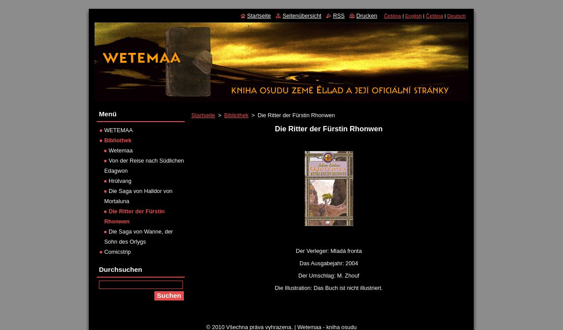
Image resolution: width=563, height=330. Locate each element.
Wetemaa (121, 150)
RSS (338, 15)
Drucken (366, 15)
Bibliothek (236, 115)
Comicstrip (117, 251)
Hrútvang (120, 181)
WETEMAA (118, 130)
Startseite (203, 115)
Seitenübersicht (301, 15)
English (413, 16)
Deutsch (456, 16)
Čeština (392, 16)
